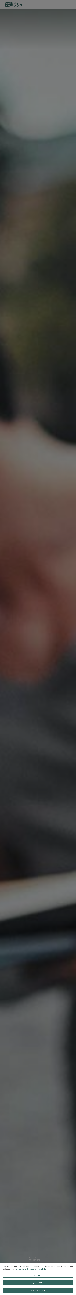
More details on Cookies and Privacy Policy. (31, 1269)
